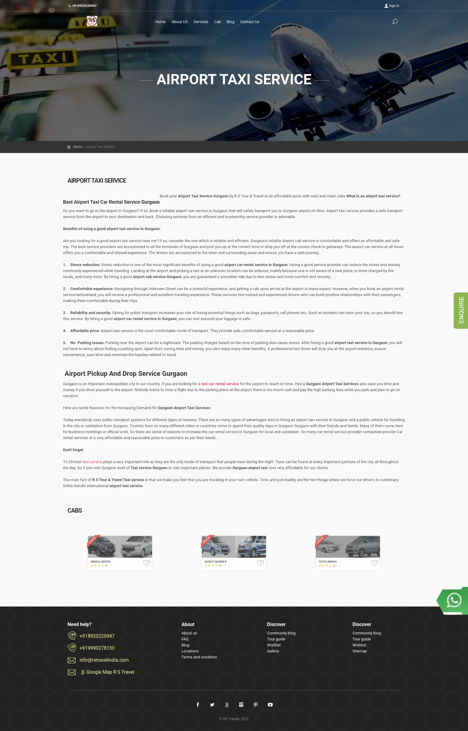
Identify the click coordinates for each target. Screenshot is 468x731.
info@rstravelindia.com (104, 660)
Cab (217, 21)
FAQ (185, 639)
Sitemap (359, 651)
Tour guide (276, 639)
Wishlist (274, 645)
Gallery (273, 651)
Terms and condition (199, 657)
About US (180, 21)
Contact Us (250, 21)
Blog (231, 21)
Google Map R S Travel (107, 672)
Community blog (281, 633)
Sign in (394, 6)
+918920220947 (97, 636)
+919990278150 (97, 648)
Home (160, 21)
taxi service (92, 462)
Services (201, 21)
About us (189, 633)
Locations (190, 651)
